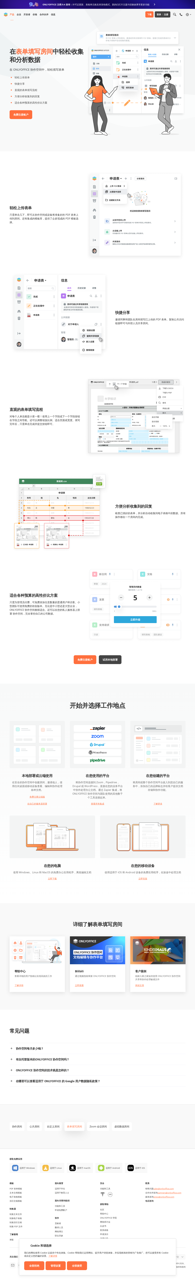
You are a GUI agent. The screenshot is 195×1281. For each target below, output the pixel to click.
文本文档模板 (16, 1192)
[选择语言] (188, 14)
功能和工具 (60, 1206)
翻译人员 (59, 1227)
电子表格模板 (16, 1196)
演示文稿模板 (16, 1200)
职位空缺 (59, 1235)
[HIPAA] (102, 1195)
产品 (12, 14)
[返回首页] (6, 14)
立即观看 (79, 985)
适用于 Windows (27, 1168)
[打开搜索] (175, 14)
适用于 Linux (56, 1168)
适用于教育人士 (62, 1192)
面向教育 (59, 1183)
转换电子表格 (16, 1218)
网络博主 (59, 1231)
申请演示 (104, 1234)
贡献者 (58, 1223)
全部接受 (77, 1265)
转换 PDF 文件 (16, 1226)
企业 (19, 14)
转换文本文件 (16, 1214)
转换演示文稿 (16, 1222)
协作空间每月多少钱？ (30, 1048)
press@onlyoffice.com (164, 1196)
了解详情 (19, 985)
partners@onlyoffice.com (169, 1192)
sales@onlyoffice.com (164, 1188)
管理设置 (56, 1265)
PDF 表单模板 (16, 1188)
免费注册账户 (20, 114)
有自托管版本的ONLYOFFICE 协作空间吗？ (42, 1059)
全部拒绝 (34, 1265)
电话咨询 (149, 1200)
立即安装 (142, 878)
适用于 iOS (140, 1168)
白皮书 (103, 1226)
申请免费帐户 (61, 1210)
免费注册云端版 (37, 796)
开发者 (27, 14)
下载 (149, 14)
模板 (12, 1183)
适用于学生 (60, 1188)
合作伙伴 (44, 14)
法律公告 (104, 1238)
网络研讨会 (105, 1221)
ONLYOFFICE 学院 (108, 1217)
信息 (53, 14)
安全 (102, 1183)
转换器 (13, 1208)
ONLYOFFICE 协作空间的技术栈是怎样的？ (42, 1070)
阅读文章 (139, 985)
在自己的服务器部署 (37, 803)
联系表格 (104, 1230)
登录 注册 (162, 14)
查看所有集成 (97, 803)
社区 (102, 1209)
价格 (35, 14)
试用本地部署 (110, 659)
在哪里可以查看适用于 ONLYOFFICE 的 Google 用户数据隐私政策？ (58, 1081)
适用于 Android (113, 1168)
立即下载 (52, 878)
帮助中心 (104, 1213)
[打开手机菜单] (181, 14)
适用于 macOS (83, 1168)
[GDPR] (110, 1195)
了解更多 (158, 803)
